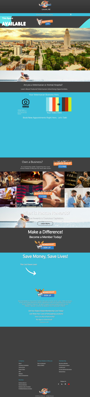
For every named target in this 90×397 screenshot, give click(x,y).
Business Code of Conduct (25, 386)
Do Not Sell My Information (65, 369)
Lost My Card (62, 367)
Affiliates (21, 373)
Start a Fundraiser (41, 363)
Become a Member (63, 363)
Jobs (20, 371)
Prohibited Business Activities (25, 388)
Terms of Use (22, 367)
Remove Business (23, 384)
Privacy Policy (22, 369)
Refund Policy (62, 371)
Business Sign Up (22, 382)
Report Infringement (23, 375)
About (20, 363)
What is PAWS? (40, 365)
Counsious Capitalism (24, 365)
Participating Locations (64, 365)
